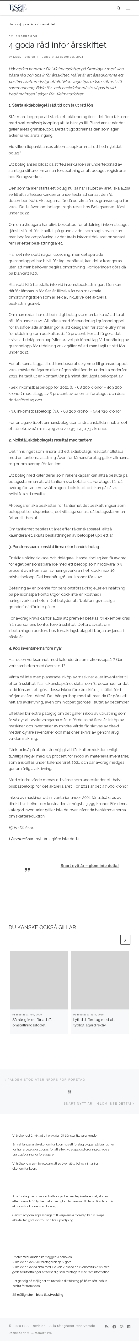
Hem (12, 24)
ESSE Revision (24, 56)
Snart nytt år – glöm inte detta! (90, 865)
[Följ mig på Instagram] (121, 1327)
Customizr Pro (41, 1333)
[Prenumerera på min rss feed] (106, 1327)
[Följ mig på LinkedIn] (128, 1327)
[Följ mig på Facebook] (114, 1327)
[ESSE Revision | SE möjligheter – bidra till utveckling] (18, 8)
